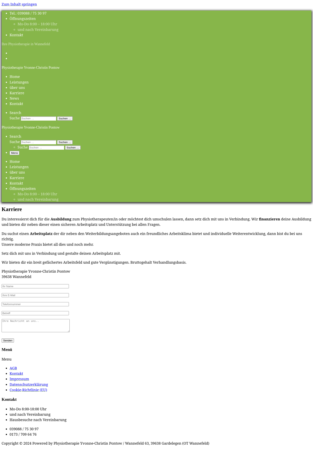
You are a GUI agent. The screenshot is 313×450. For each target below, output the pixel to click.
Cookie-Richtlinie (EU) (28, 392)
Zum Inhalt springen (19, 4)
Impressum (19, 381)
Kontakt (16, 375)
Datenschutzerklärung (29, 386)
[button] (156, 361)
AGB (13, 370)
